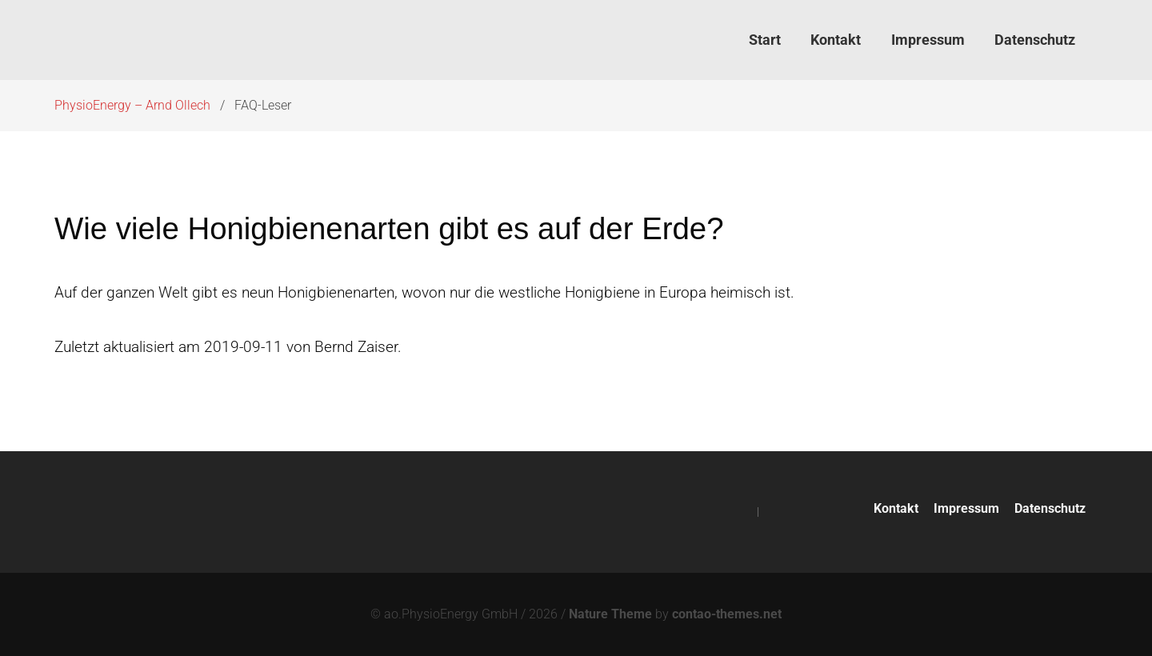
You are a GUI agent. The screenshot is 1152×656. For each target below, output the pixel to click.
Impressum (966, 508)
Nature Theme (610, 614)
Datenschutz (1050, 508)
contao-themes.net (727, 614)
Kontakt (896, 508)
